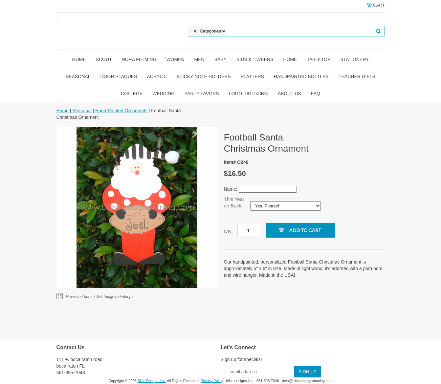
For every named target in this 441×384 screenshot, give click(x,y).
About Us (289, 93)
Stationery (354, 59)
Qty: (228, 231)
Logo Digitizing (248, 93)
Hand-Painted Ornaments (121, 110)
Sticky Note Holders (204, 76)
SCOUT (104, 59)
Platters (252, 76)
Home (79, 59)
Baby (220, 59)
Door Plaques (118, 76)
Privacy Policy (212, 381)
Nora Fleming (139, 59)
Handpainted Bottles (301, 76)
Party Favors (202, 93)
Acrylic (157, 76)
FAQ (315, 93)
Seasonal (78, 76)
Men (199, 59)
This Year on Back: (234, 202)
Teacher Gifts (357, 76)
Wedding (163, 93)
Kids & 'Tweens (254, 59)
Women (175, 59)
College (132, 93)
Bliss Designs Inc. (152, 381)
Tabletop (318, 59)
